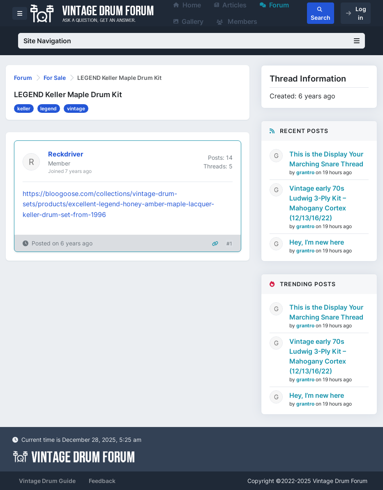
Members (237, 21)
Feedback (102, 480)
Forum (23, 77)
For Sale (55, 77)
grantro (306, 172)
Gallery (188, 21)
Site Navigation (191, 41)
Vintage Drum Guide (47, 480)
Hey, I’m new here (316, 242)
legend (48, 108)
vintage (76, 108)
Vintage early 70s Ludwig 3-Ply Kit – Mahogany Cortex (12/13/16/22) (317, 203)
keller (23, 108)
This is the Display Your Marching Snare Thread (326, 159)
